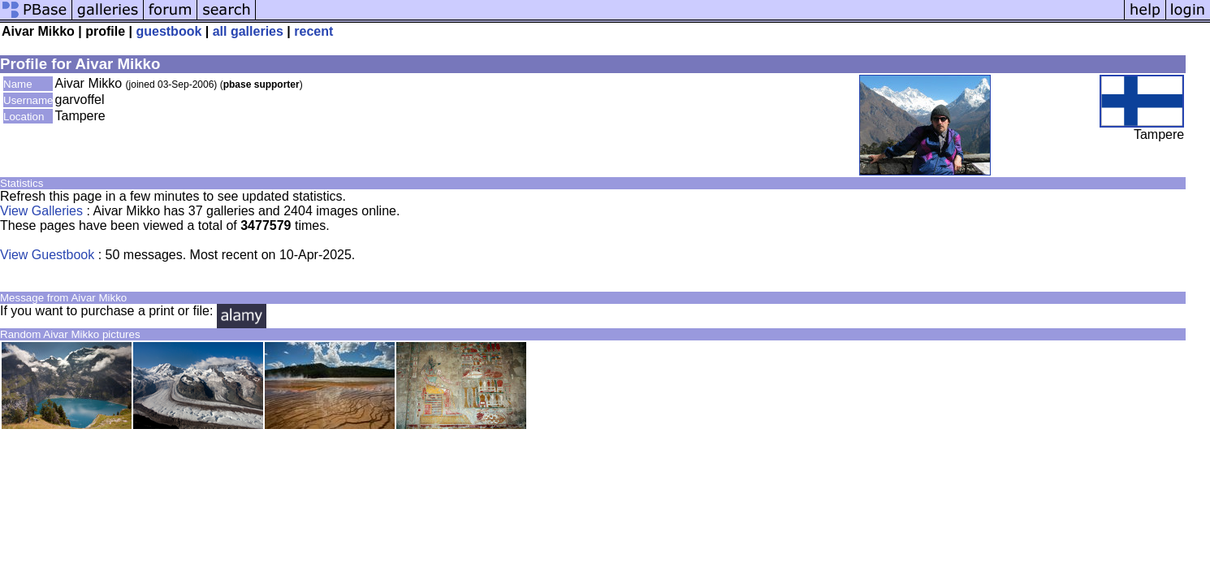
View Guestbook (47, 255)
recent (313, 31)
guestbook (168, 31)
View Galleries (41, 211)
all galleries (248, 31)
